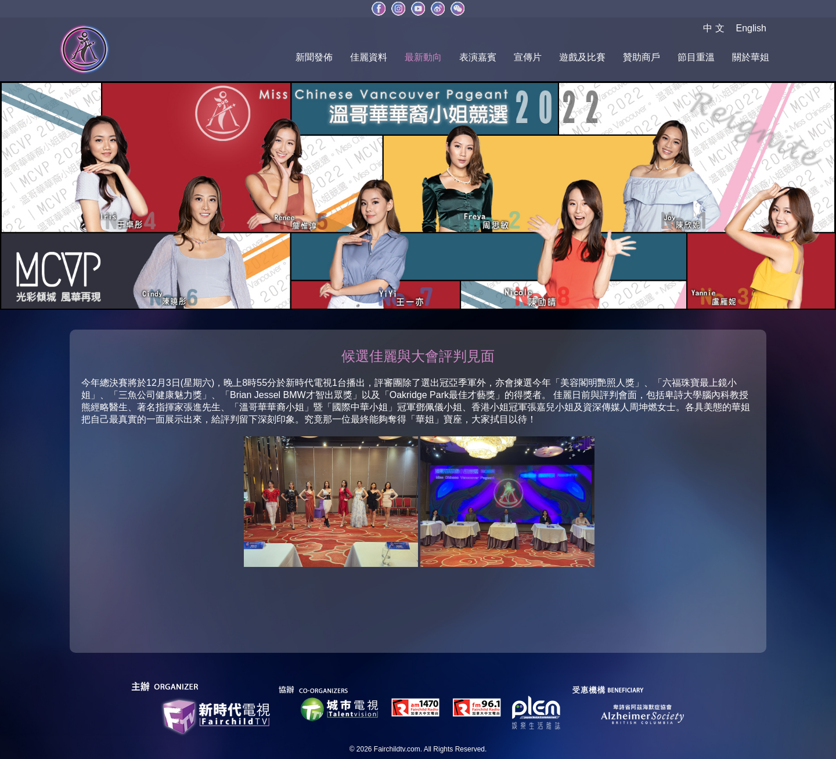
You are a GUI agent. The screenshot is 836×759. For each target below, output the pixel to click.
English (751, 28)
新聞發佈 (314, 57)
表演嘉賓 (477, 57)
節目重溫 (696, 57)
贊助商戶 (641, 57)
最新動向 (423, 57)
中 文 (713, 28)
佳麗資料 (368, 57)
